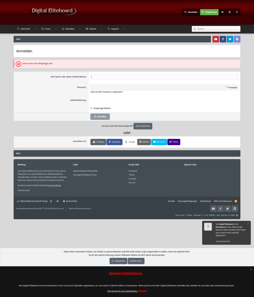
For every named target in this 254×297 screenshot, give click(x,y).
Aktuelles (70, 29)
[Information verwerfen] (247, 224)
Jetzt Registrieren (223, 241)
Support (115, 29)
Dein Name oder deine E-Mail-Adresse (68, 77)
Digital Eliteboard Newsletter (85, 171)
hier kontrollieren (54, 185)
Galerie (92, 29)
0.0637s (212, 215)
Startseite (25, 29)
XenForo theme (75, 209)
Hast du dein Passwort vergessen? (106, 92)
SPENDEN (142, 291)
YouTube (132, 179)
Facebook (133, 171)
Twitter (132, 175)
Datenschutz (205, 201)
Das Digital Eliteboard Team (85, 175)
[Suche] (236, 12)
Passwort (81, 87)
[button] (229, 12)
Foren (47, 29)
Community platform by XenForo (40, 209)
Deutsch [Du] (70, 201)
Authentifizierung (78, 100)
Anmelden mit (79, 141)
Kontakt (171, 201)
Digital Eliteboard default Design (32, 201)
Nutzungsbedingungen (187, 201)
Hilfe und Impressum (223, 201)
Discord (132, 183)
